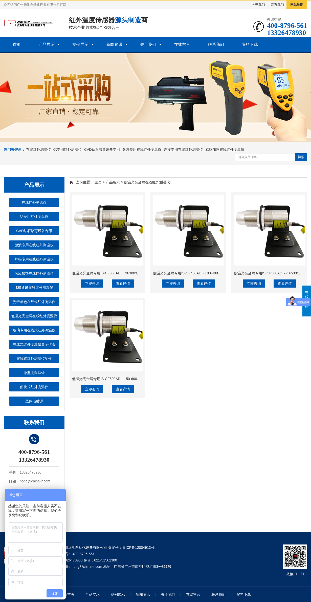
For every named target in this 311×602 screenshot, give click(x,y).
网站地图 (296, 5)
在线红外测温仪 (38, 149)
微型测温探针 (34, 373)
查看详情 (123, 283)
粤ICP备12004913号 (138, 547)
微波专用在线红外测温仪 (141, 149)
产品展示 (46, 44)
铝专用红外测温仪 (67, 149)
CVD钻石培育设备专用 (102, 149)
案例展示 (80, 44)
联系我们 (277, 5)
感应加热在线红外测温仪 (224, 149)
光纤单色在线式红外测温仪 (34, 302)
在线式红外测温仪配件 (34, 358)
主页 (98, 182)
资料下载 (250, 44)
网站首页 (67, 594)
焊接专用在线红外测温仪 (183, 149)
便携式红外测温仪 (34, 387)
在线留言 (182, 44)
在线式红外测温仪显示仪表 (34, 344)
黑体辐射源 (34, 401)
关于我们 (258, 5)
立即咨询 (92, 283)
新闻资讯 (114, 44)
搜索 (301, 157)
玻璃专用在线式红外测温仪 (34, 330)
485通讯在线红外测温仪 (34, 288)
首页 (17, 44)
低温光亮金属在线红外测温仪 (34, 316)
